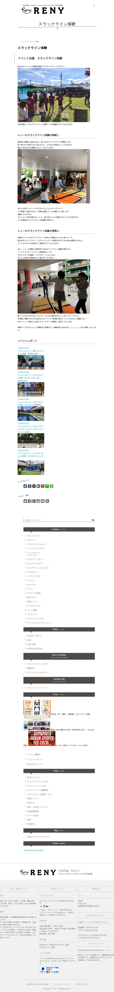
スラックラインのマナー (37, 672)
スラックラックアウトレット (39, 623)
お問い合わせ (82, 984)
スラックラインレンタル (37, 782)
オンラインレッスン (35, 618)
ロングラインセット (35, 559)
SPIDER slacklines (35, 648)
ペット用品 (32, 610)
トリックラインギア (35, 549)
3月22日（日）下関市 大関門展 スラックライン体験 (56, 714)
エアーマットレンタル (36, 786)
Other (59, 771)
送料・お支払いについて (37, 807)
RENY (54, 988)
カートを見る (33, 815)
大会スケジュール (35, 764)
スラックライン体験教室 (37, 790)
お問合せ (31, 824)
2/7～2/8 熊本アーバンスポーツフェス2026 (57, 745)
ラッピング (32, 614)
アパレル (31, 580)
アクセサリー (33, 572)
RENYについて (33, 777)
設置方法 (31, 668)
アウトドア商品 (34, 593)
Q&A (29, 820)
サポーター (32, 585)
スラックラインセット (36, 544)
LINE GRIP (31, 644)
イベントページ (75, 327)
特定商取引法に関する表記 (37, 984)
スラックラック (34, 536)
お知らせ (31, 803)
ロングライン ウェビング (38, 568)
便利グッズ (32, 602)
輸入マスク (32, 597)
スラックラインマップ (36, 688)
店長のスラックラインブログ (38, 837)
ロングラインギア (35, 564)
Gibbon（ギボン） (35, 636)
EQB (29, 640)
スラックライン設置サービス (39, 794)
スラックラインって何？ (37, 664)
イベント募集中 (34, 755)
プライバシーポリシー (62, 984)
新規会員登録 (33, 811)
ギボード (31, 540)
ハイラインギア (34, 576)
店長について (33, 798)
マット (30, 589)
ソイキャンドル (34, 606)
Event (59, 694)
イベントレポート (35, 759)
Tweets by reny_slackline (33, 850)
